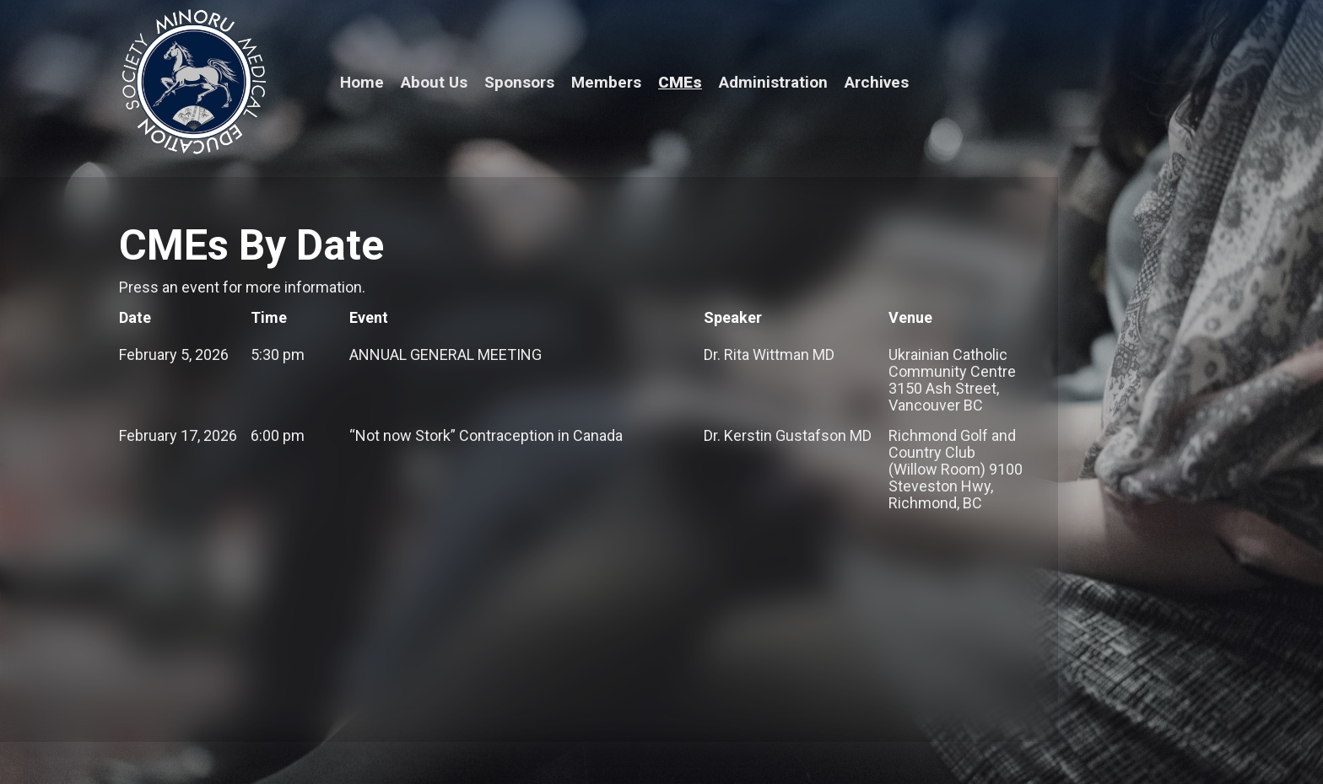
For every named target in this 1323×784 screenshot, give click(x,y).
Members (606, 82)
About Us (434, 82)
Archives (877, 82)
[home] (193, 83)
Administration (773, 82)
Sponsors (519, 82)
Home (362, 82)
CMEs (680, 82)
